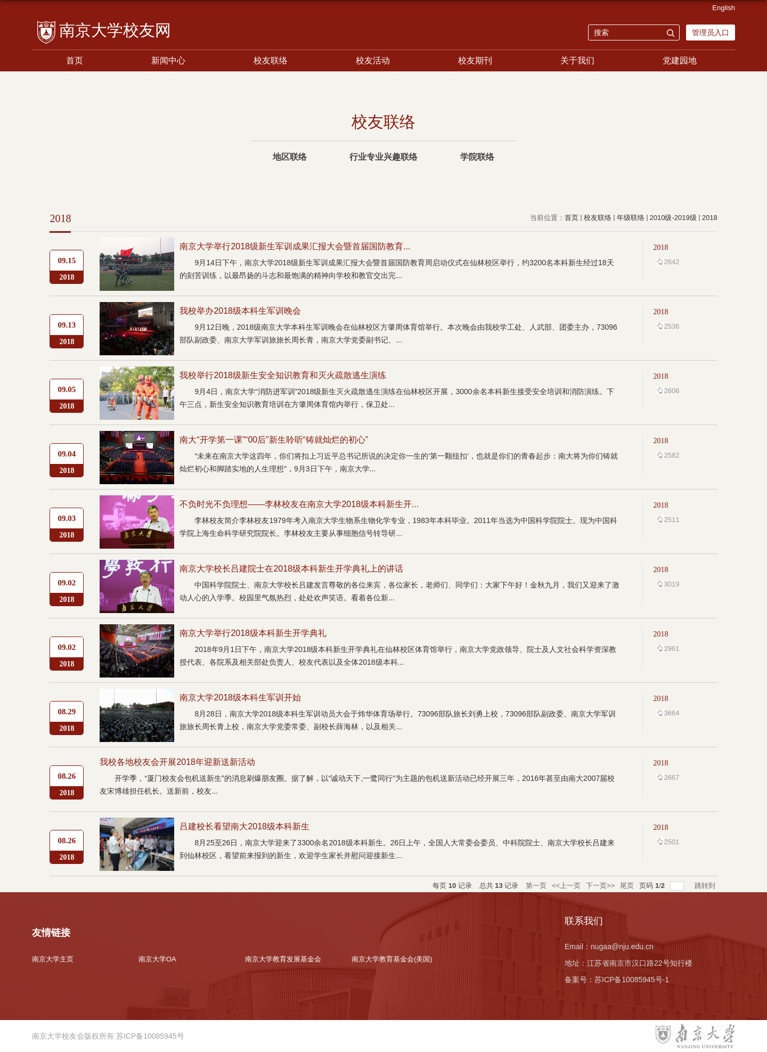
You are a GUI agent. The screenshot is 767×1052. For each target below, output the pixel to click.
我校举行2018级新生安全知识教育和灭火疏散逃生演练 (282, 375)
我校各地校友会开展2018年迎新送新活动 (177, 761)
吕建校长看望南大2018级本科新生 (244, 826)
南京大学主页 (53, 959)
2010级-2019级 (673, 218)
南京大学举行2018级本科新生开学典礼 (253, 633)
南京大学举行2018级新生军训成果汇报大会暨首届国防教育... (294, 246)
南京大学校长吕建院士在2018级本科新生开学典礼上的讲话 (291, 568)
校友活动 (373, 60)
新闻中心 (168, 60)
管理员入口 (710, 32)
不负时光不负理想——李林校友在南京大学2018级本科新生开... (299, 504)
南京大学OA (157, 959)
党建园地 (680, 60)
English (723, 8)
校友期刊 (475, 60)
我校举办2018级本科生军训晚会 (240, 310)
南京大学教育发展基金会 (283, 959)
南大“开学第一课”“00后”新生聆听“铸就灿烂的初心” (273, 439)
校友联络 (271, 60)
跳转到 (706, 886)
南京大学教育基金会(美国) (392, 959)
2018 (709, 218)
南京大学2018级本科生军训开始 (240, 697)
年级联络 (630, 218)
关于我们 (577, 60)
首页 (74, 60)
